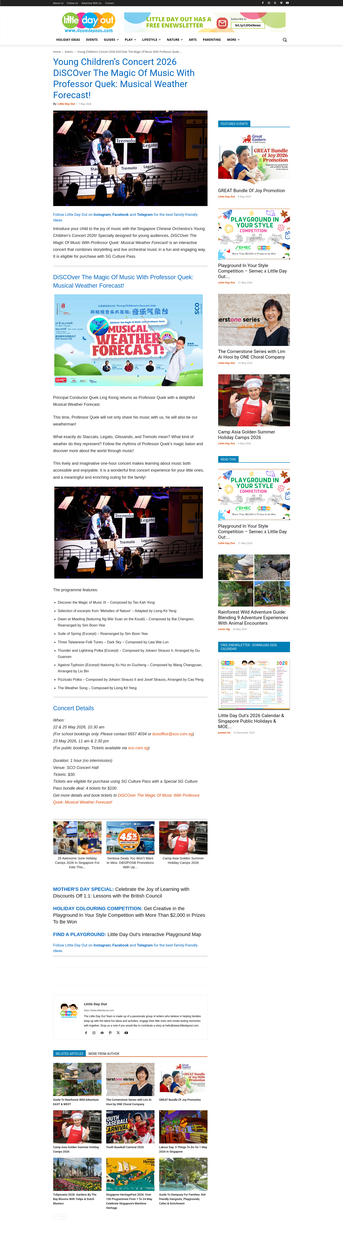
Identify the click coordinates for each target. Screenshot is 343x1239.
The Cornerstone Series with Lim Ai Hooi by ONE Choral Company (251, 354)
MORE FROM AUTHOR (103, 1054)
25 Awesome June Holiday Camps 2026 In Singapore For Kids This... (77, 862)
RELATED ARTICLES (69, 1054)
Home (57, 52)
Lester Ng (224, 629)
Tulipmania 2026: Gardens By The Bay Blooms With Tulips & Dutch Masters (74, 1199)
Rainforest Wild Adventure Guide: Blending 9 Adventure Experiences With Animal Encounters (253, 617)
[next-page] (63, 1216)
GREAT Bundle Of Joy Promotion (180, 1099)
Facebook (120, 214)
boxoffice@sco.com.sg (172, 734)
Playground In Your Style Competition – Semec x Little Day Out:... (252, 271)
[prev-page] (56, 1216)
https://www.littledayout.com (99, 1010)
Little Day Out (66, 103)
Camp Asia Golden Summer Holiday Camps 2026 (246, 434)
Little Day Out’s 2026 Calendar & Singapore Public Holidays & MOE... (251, 721)
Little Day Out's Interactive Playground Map (154, 934)
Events (69, 52)
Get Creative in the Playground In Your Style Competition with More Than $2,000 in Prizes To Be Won (129, 915)
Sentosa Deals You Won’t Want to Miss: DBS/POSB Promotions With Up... (130, 862)
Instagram (102, 214)
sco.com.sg (138, 748)
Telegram (145, 214)
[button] (284, 39)
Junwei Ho (224, 732)
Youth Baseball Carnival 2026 (125, 1147)
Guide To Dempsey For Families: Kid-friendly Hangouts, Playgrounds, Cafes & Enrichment (182, 1199)
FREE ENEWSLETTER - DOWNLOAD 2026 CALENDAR (249, 647)
